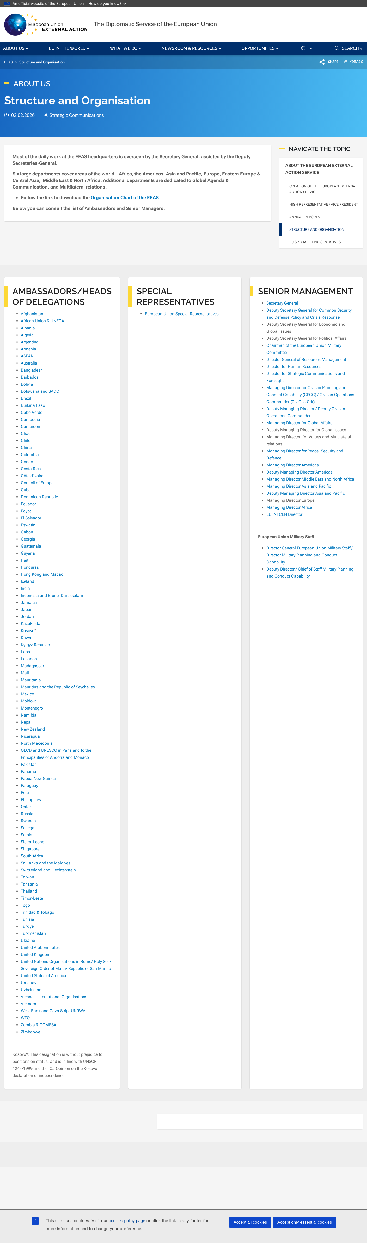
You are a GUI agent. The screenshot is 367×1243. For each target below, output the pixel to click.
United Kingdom (36, 954)
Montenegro (32, 708)
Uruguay (28, 982)
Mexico (27, 694)
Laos (25, 651)
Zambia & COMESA (38, 1024)
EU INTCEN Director (284, 514)
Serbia (26, 834)
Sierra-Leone (32, 841)
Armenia (28, 349)
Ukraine (28, 940)
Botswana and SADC (40, 391)
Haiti (25, 560)
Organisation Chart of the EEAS (125, 197)
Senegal (28, 827)
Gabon (27, 532)
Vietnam (28, 1003)
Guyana (28, 553)
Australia (29, 363)
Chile (25, 440)
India (25, 588)
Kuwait (27, 637)
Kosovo (27, 630)
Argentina (30, 341)
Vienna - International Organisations (54, 996)
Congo (27, 461)
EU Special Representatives (315, 242)
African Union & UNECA (42, 320)
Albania (28, 327)
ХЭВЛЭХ (351, 62)
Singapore (30, 848)
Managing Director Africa (289, 507)
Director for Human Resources (293, 366)
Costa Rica (31, 468)
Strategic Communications (77, 115)
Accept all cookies (250, 1222)
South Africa (32, 855)
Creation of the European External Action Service (323, 189)
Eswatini (28, 525)
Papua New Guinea (38, 778)
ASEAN (27, 356)
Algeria (27, 334)
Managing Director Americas (292, 465)
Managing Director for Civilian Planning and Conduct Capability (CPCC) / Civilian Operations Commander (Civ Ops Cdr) (310, 394)
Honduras (30, 567)
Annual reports (304, 217)
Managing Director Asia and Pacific (298, 486)
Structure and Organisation (316, 229)
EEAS (8, 62)
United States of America (43, 975)
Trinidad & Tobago (37, 912)
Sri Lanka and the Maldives (45, 862)
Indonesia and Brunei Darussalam (52, 595)
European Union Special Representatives (182, 313)
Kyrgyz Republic (35, 644)
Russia (27, 813)
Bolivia (27, 384)
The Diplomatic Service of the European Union (155, 24)
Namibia (28, 715)
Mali (25, 672)
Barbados (30, 377)
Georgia (28, 539)
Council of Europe (37, 482)
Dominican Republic (39, 496)
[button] (16, 48)
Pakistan (29, 764)
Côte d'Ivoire (32, 475)
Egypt (26, 510)
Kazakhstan (32, 623)
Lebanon (29, 658)
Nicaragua (30, 736)
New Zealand (33, 729)
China (26, 447)
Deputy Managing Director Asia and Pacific (305, 493)
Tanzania (29, 884)
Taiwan (27, 877)
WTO (25, 1017)
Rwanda (28, 820)
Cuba (26, 489)
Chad (26, 433)
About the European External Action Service (319, 169)
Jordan (27, 616)
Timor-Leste (32, 898)
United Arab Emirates (40, 947)
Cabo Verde (31, 412)
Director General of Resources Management (306, 359)
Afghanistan (32, 313)
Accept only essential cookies (304, 1222)
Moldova (29, 701)
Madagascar (32, 665)
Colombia (30, 454)
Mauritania (31, 679)
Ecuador (28, 503)
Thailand (29, 891)
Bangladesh (32, 370)
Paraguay (29, 785)
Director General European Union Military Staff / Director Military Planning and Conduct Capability (309, 555)
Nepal (26, 722)
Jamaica (29, 602)
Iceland (27, 581)
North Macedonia (37, 743)
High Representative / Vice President (323, 204)
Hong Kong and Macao (42, 574)
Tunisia (27, 919)
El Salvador (31, 518)
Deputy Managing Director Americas (299, 472)
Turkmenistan (33, 933)
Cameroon (30, 426)
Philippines (31, 799)
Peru (25, 792)
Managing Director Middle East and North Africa (310, 479)
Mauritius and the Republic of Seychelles (58, 686)
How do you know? (108, 3)
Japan (27, 609)
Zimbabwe (30, 1031)
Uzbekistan (31, 989)
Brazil (26, 398)
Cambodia (30, 419)
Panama (28, 771)
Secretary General (282, 303)
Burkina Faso (33, 405)
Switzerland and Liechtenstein (48, 870)
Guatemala (31, 546)
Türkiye (27, 926)
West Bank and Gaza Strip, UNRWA (53, 1010)
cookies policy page (127, 1220)
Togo (25, 905)
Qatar (26, 806)
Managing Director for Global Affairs (299, 422)
